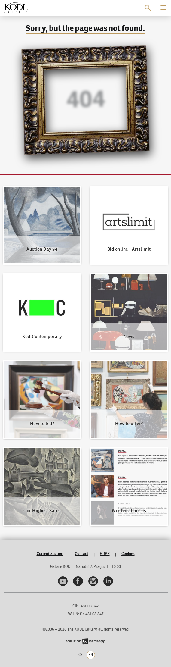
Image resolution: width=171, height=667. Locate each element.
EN (90, 655)
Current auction (50, 553)
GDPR (105, 553)
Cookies (128, 553)
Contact (81, 553)
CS (80, 655)
